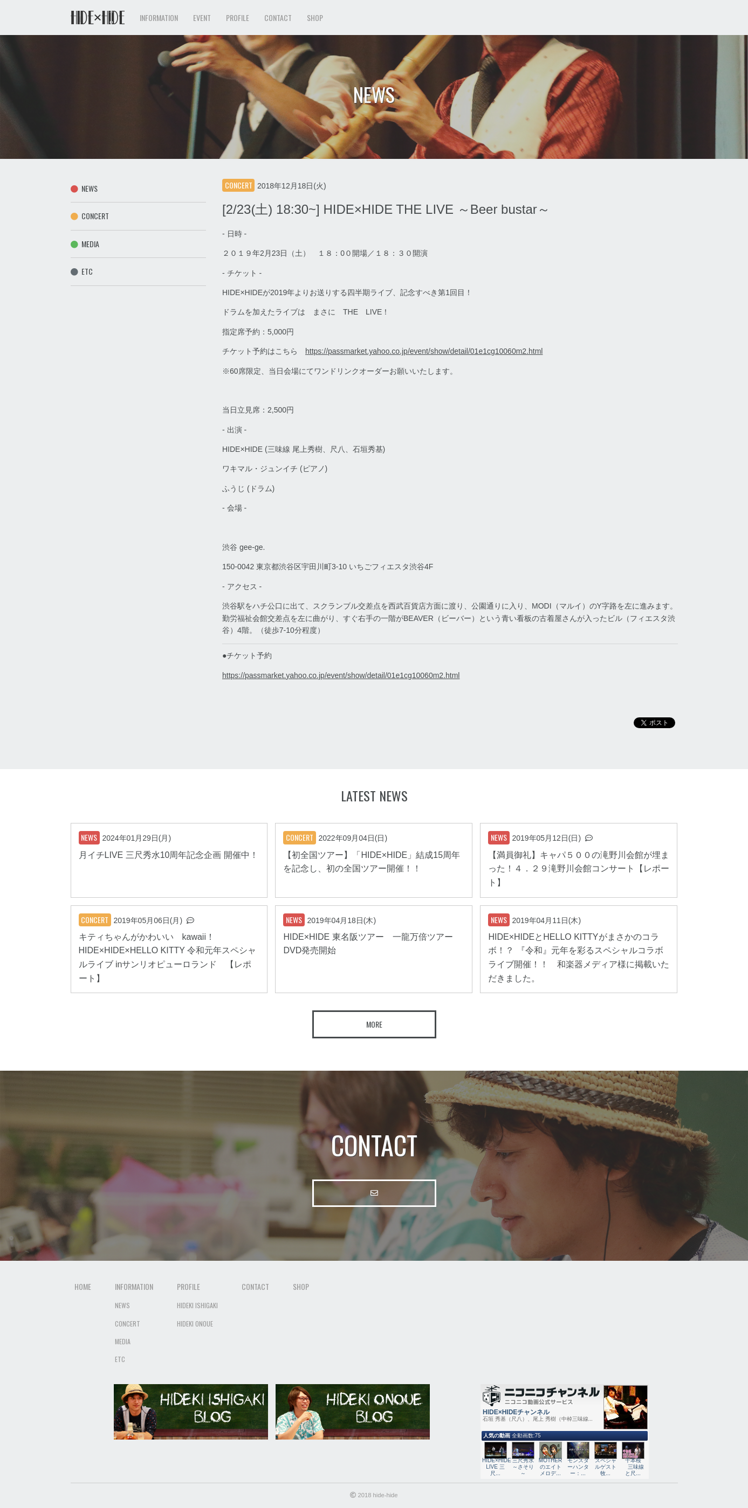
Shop (315, 17)
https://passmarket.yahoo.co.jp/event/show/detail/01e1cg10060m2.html (424, 351)
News (84, 188)
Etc (82, 271)
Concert (90, 215)
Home (82, 1286)
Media (85, 243)
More (374, 1024)
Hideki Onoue (195, 1323)
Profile (188, 1286)
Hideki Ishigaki (197, 1305)
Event (202, 17)
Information (134, 1286)
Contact (278, 17)
